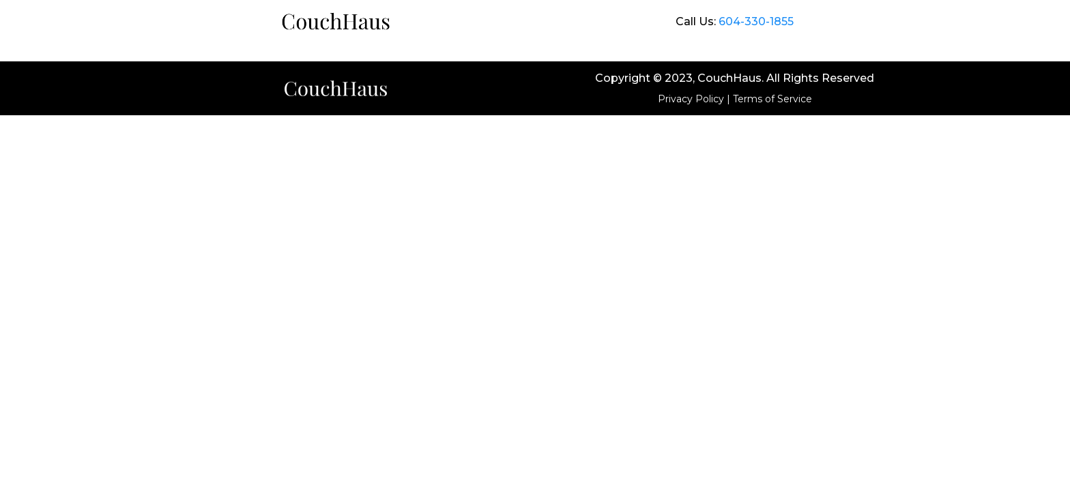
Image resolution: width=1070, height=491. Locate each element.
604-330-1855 (756, 21)
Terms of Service (772, 99)
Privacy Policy (691, 99)
